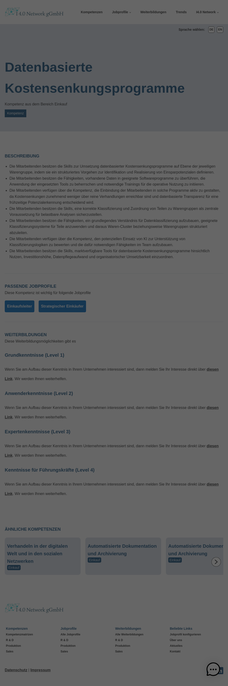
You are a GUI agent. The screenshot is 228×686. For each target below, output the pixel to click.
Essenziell (130, 280)
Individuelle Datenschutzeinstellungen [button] (114, 401)
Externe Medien (135, 333)
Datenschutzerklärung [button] (116, 412)
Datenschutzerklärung (48, 347)
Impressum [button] (136, 412)
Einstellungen (64, 351)
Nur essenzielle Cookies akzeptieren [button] (113, 387)
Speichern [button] (156, 373)
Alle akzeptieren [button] (71, 373)
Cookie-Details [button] (94, 412)
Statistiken (131, 304)
